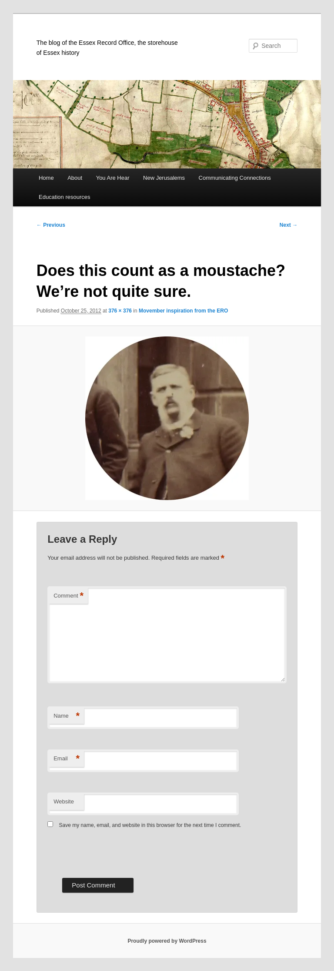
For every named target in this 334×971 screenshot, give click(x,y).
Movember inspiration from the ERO (183, 311)
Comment (68, 596)
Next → (288, 225)
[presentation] (113, 852)
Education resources (64, 197)
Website (63, 801)
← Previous (51, 225)
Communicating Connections (235, 178)
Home (46, 178)
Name (66, 716)
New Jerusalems (164, 178)
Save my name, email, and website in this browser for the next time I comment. (150, 825)
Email (66, 759)
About (74, 178)
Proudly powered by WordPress (166, 941)
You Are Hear (113, 178)
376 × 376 (120, 311)
